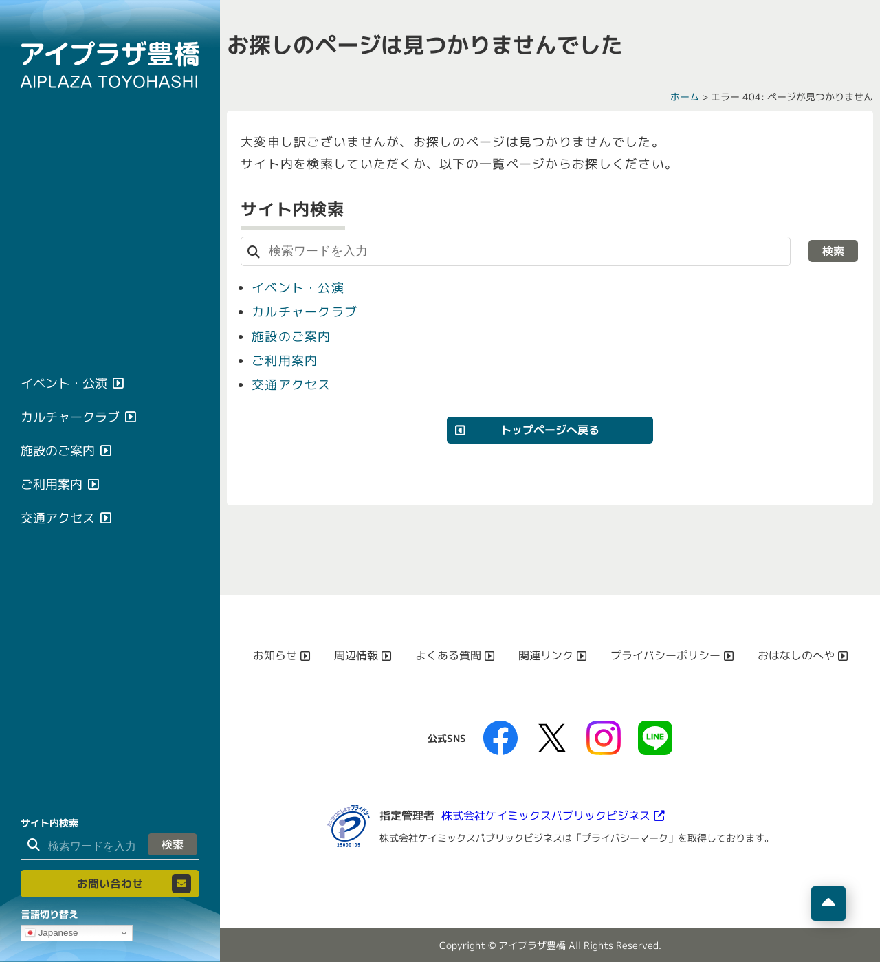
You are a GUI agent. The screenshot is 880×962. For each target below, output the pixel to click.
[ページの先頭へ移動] (828, 903)
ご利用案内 (285, 360)
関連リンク (545, 654)
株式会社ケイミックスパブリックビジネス (545, 814)
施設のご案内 (291, 336)
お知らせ (275, 654)
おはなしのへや (796, 654)
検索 (173, 844)
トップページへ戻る (550, 429)
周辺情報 (356, 654)
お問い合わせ (110, 883)
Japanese (51, 933)
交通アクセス (291, 384)
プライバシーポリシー (665, 654)
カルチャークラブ (305, 311)
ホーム (684, 96)
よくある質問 (448, 654)
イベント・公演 (298, 287)
